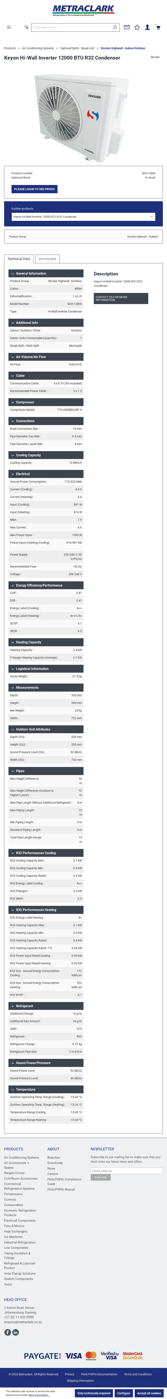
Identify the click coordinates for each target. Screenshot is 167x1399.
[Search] (115, 27)
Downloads (55, 1163)
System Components (18, 1279)
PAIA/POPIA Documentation (99, 1374)
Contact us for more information (111, 298)
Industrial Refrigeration (19, 1242)
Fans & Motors (14, 1226)
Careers (52, 1174)
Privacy (69, 1374)
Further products (22, 208)
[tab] (18, 259)
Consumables (13, 1205)
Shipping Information (80, 1380)
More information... (39, 1395)
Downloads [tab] (47, 259)
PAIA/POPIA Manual (61, 1189)
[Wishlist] (137, 27)
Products (13, 1149)
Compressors (13, 1194)
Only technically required (94, 1393)
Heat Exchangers (15, 1231)
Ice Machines (13, 1237)
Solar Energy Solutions (19, 1273)
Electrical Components (20, 1220)
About (53, 1149)
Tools (8, 1284)
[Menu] (9, 27)
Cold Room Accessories (21, 1178)
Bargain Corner (14, 1173)
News (51, 1168)
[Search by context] (26, 27)
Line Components (16, 1248)
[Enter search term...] (70, 27)
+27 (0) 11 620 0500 (19, 1317)
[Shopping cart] (158, 27)
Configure (123, 1393)
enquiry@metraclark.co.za (23, 1322)
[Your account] (147, 27)
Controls (10, 1199)
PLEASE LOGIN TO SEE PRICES (34, 189)
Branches (53, 1157)
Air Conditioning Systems (21, 1157)
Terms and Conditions (138, 1374)
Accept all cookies (149, 1393)
